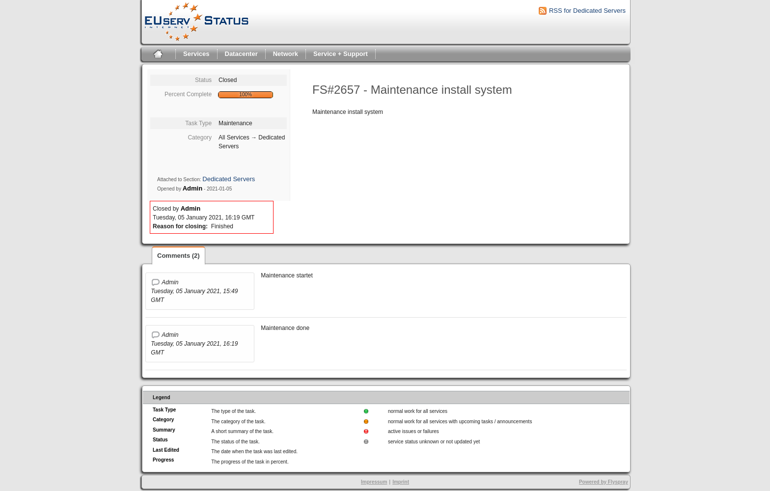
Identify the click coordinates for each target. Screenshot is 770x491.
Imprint (400, 482)
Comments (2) (178, 255)
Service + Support (340, 53)
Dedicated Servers (228, 179)
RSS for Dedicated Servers (587, 10)
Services (196, 53)
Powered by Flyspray (603, 482)
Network (285, 53)
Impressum (374, 482)
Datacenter (241, 53)
